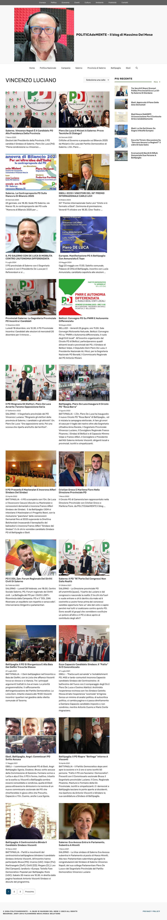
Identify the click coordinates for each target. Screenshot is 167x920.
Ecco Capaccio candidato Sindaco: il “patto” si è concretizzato (83, 666)
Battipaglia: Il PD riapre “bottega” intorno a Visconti (83, 758)
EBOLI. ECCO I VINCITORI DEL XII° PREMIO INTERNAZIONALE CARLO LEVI (82, 194)
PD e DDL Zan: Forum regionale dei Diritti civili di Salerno (29, 580)
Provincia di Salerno (97, 68)
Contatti (125, 2)
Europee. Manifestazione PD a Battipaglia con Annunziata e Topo (82, 257)
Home (32, 68)
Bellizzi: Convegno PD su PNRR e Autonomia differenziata (83, 320)
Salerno (78, 68)
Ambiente (99, 2)
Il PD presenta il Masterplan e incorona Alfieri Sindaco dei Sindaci (31, 491)
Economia (65, 2)
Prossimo (29, 891)
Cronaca (42, 2)
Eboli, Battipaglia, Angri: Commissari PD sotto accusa (28, 758)
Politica (53, 2)
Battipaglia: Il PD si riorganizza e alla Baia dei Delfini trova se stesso (29, 666)
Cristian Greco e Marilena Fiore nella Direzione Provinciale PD (79, 491)
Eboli (128, 68)
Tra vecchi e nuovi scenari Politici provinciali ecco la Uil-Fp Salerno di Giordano (145, 90)
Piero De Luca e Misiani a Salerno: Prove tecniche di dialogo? (81, 132)
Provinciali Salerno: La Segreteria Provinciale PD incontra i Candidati (31, 320)
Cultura (88, 2)
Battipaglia (116, 68)
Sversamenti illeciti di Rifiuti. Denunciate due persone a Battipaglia (144, 155)
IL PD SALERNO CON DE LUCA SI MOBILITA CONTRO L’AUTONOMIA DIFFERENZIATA (29, 257)
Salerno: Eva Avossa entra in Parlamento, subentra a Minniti (82, 844)
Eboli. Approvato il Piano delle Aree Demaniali (145, 103)
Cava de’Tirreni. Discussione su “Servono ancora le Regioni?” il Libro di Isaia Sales (146, 142)
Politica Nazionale (48, 68)
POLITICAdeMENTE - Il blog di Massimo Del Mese (114, 35)
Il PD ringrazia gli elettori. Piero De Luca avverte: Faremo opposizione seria (28, 405)
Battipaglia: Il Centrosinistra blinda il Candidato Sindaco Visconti (26, 844)
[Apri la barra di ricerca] (136, 68)
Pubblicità (112, 2)
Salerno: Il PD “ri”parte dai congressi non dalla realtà (82, 580)
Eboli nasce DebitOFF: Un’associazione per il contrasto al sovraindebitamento (146, 116)
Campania (65, 68)
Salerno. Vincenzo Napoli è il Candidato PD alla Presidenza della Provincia (29, 132)
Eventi (77, 2)
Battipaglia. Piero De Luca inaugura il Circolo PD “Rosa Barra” (84, 405)
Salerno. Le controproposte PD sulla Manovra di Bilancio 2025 (26, 194)
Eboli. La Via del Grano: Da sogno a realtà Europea (143, 129)
